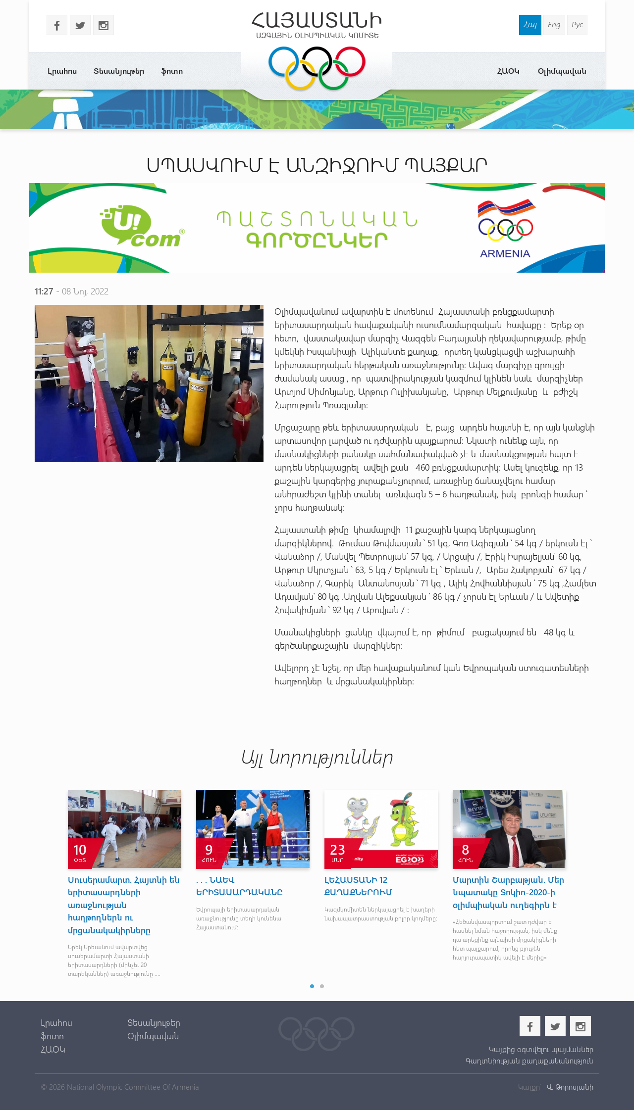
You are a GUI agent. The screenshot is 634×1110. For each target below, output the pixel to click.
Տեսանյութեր (119, 70)
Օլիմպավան (562, 70)
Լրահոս (62, 70)
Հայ (530, 24)
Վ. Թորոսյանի (569, 1087)
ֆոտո (172, 70)
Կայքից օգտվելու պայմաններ (541, 1049)
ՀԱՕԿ (508, 70)
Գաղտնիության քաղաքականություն (529, 1060)
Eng (554, 24)
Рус (577, 24)
